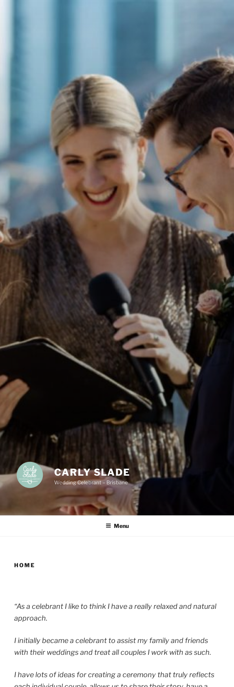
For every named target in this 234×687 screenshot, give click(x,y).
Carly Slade (92, 472)
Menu (117, 525)
